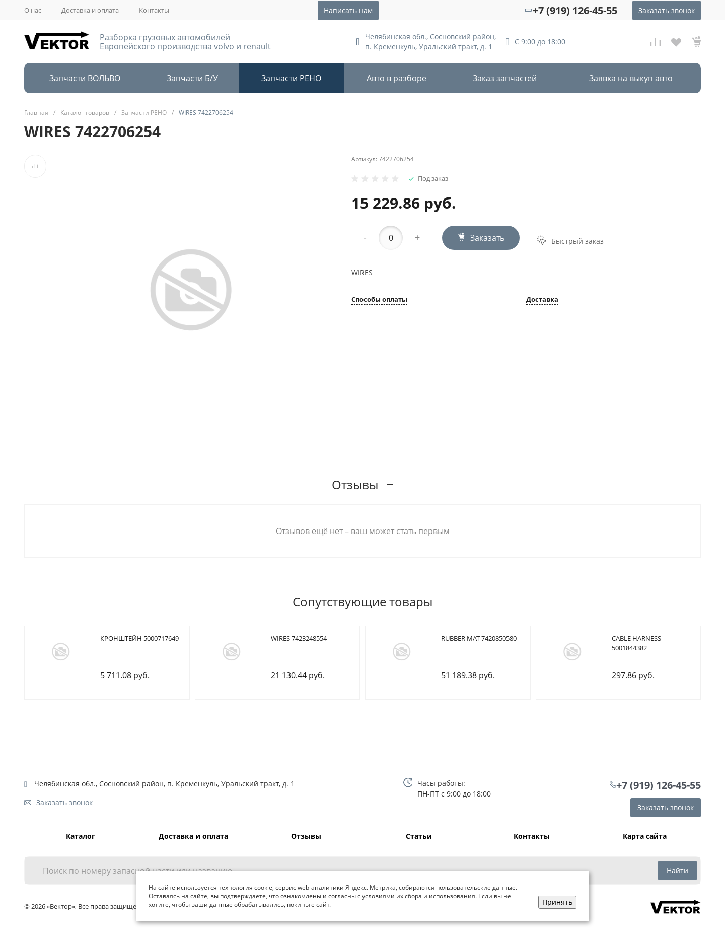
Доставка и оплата (90, 10)
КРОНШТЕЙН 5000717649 (139, 638)
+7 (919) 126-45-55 (575, 10)
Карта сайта (645, 836)
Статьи (419, 836)
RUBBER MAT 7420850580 (479, 638)
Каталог (80, 836)
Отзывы (306, 836)
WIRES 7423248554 (299, 638)
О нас (32, 10)
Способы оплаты (379, 300)
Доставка (542, 300)
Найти (677, 870)
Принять (557, 902)
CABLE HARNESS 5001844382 (636, 643)
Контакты (154, 10)
